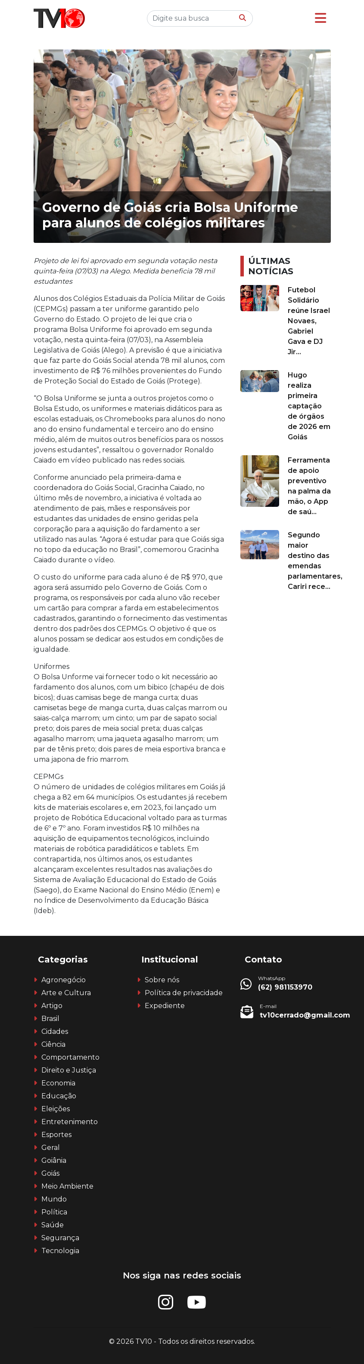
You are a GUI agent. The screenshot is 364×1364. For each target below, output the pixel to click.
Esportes (56, 1135)
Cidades (54, 1031)
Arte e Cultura (66, 993)
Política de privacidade (184, 993)
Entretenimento (69, 1122)
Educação (58, 1096)
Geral (50, 1147)
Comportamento (70, 1057)
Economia (58, 1083)
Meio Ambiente (67, 1186)
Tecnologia (60, 1251)
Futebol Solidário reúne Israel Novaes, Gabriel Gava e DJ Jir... (309, 321)
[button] (320, 18)
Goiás (50, 1173)
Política (54, 1212)
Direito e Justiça (68, 1070)
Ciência (53, 1044)
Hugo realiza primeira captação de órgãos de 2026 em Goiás (309, 406)
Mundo (54, 1199)
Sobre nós (162, 980)
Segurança (60, 1238)
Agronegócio (63, 980)
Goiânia (53, 1160)
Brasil (50, 1019)
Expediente (165, 1006)
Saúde (52, 1225)
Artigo (51, 1006)
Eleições (55, 1109)
